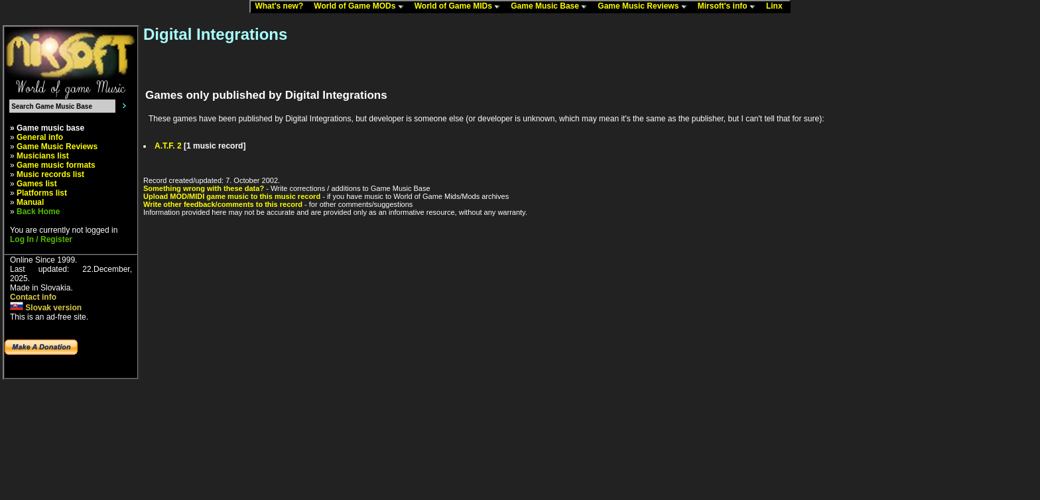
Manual (30, 202)
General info (40, 137)
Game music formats (56, 165)
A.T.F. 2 (168, 146)
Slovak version (46, 307)
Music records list (50, 174)
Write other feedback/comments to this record (222, 204)
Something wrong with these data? (203, 188)
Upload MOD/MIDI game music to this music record (231, 196)
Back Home (38, 211)
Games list (37, 183)
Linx (777, 6)
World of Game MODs (361, 6)
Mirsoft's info (729, 6)
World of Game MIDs (460, 6)
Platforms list (42, 193)
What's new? (282, 6)
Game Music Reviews (645, 6)
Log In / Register (41, 239)
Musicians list (43, 155)
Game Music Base (552, 6)
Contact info (33, 297)
